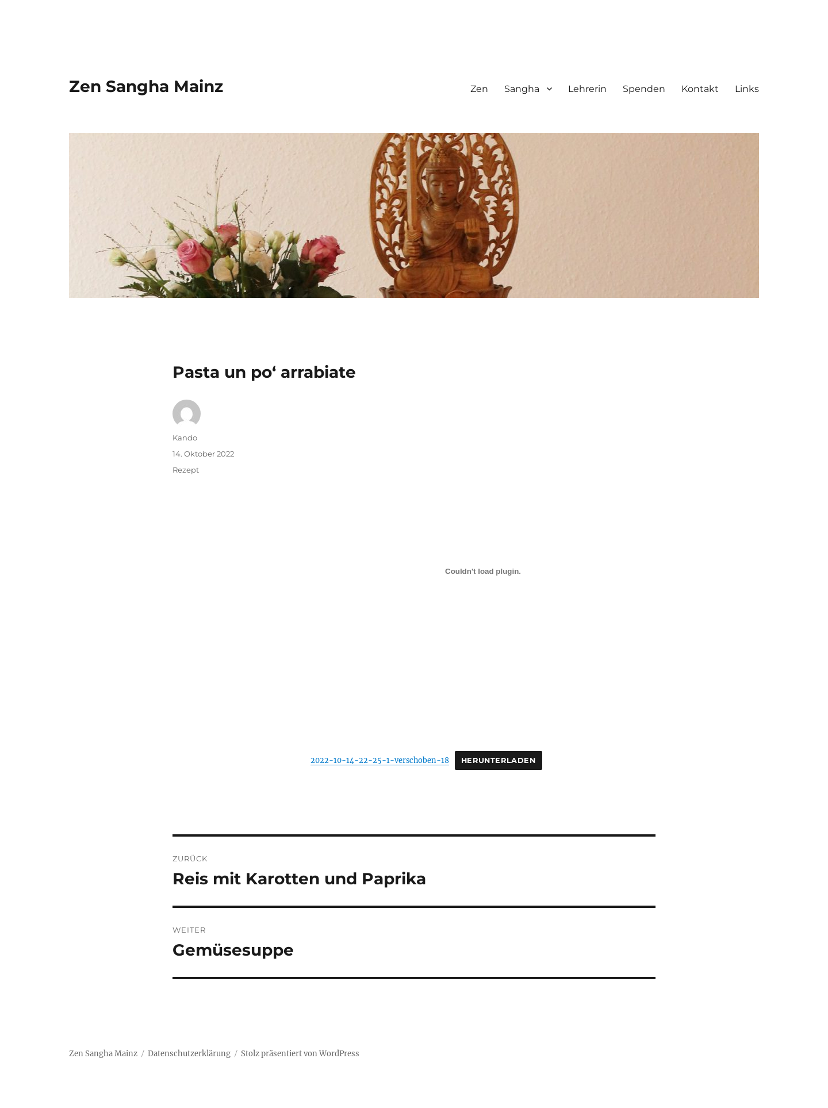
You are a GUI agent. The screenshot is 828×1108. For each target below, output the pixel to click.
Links (747, 88)
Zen (479, 88)
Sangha (521, 88)
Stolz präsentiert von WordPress (300, 1054)
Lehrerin (587, 88)
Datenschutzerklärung (189, 1054)
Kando (184, 437)
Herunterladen (498, 760)
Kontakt (700, 88)
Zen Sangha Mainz (146, 86)
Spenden (644, 88)
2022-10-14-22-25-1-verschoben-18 (379, 760)
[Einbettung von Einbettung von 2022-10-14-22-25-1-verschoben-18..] (483, 570)
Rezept (185, 469)
